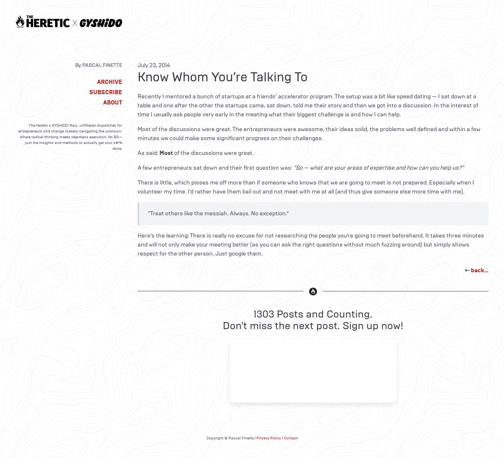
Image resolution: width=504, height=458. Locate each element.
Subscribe (105, 92)
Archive (109, 81)
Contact (291, 438)
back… (480, 270)
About (112, 102)
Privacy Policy (268, 438)
